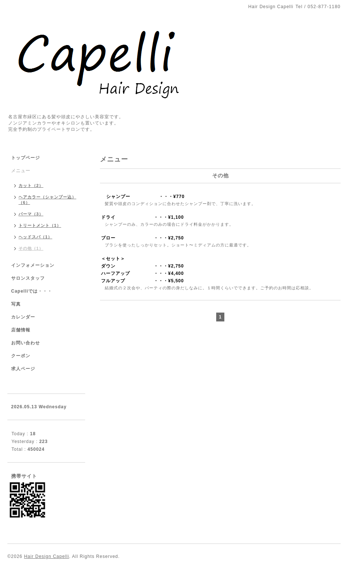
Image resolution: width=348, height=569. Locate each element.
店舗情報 (20, 330)
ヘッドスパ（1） (35, 237)
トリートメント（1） (40, 225)
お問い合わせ (25, 342)
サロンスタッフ (28, 278)
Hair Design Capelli (46, 556)
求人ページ (23, 368)
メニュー (20, 170)
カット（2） (31, 185)
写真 (16, 304)
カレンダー (23, 317)
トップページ (25, 157)
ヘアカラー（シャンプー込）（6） (47, 200)
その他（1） (31, 248)
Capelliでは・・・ (31, 291)
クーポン (20, 355)
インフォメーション (32, 265)
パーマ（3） (31, 214)
